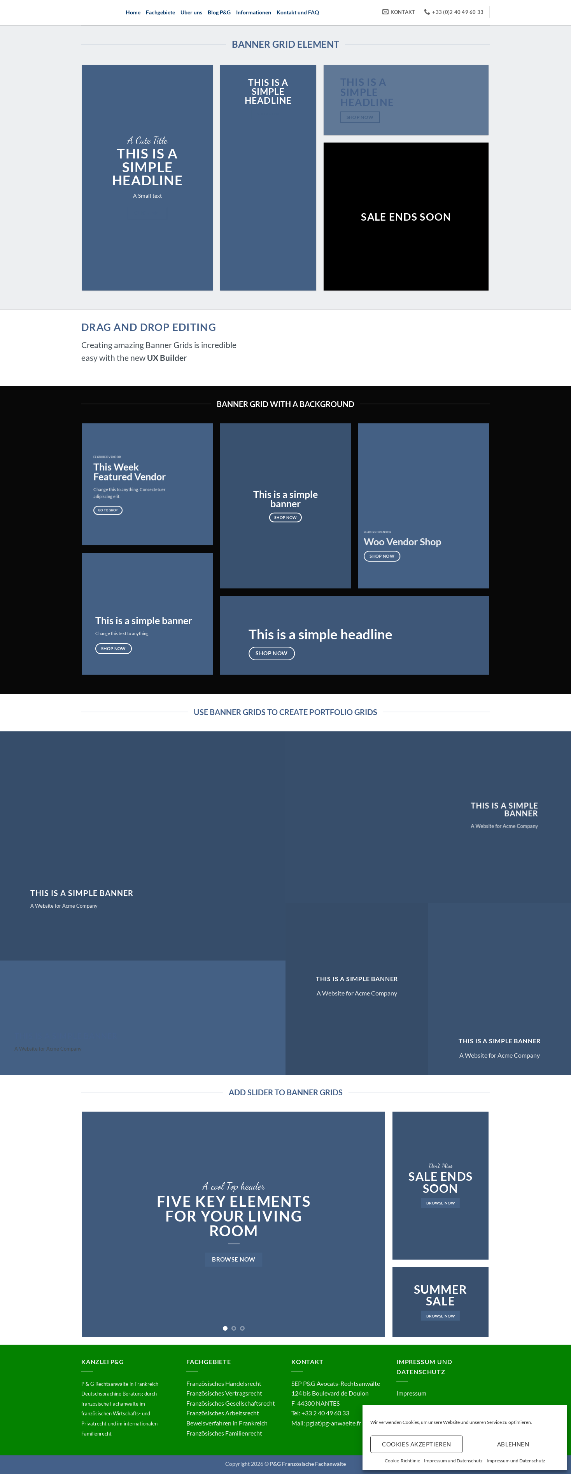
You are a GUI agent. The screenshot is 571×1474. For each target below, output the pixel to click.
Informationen (253, 12)
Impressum (411, 1393)
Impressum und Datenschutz (453, 1461)
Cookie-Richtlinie (402, 1461)
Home (133, 12)
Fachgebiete (160, 12)
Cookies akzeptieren (416, 1444)
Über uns (191, 12)
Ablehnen (513, 1444)
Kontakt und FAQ (298, 12)
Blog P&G (219, 12)
